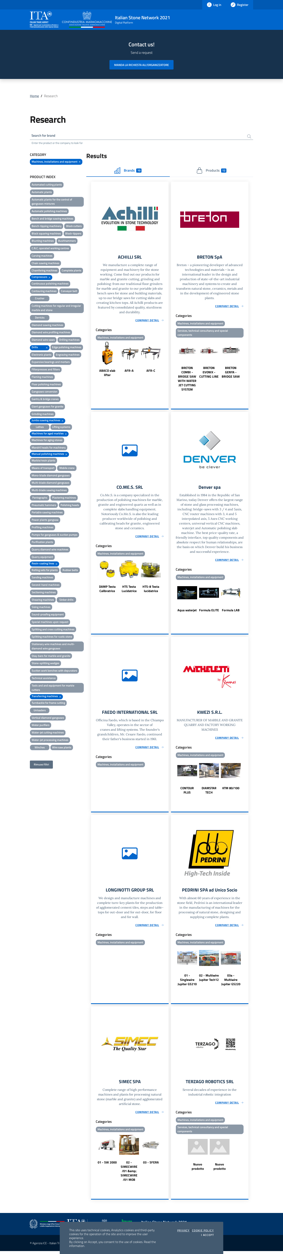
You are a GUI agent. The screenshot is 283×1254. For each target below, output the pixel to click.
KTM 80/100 (230, 790)
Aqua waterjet (187, 612)
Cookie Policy (203, 1230)
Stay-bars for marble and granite (51, 656)
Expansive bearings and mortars (51, 362)
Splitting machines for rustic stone (52, 637)
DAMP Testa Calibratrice (107, 590)
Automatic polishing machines (49, 212)
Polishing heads (70, 505)
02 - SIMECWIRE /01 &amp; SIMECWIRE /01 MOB (129, 1174)
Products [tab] (211, 171)
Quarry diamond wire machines (50, 550)
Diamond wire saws (43, 340)
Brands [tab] (128, 171)
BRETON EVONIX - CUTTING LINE (209, 373)
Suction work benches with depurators (54, 671)
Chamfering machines (44, 271)
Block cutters (74, 226)
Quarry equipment (42, 557)
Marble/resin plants (43, 461)
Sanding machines (42, 578)
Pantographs (39, 498)
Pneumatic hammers (44, 505)
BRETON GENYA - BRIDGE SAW (231, 373)
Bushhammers (67, 241)
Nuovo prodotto (198, 1169)
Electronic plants (41, 355)
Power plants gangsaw (45, 520)
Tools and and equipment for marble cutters (53, 688)
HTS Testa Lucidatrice (129, 590)
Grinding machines (43, 414)
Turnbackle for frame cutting (48, 703)
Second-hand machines (46, 585)
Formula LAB (231, 612)
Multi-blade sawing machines (49, 491)
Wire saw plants (61, 748)
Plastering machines (64, 498)
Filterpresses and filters (46, 370)
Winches (40, 748)
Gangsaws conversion (44, 392)
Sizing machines (41, 607)
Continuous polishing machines (50, 284)
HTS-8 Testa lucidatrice (150, 590)
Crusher (39, 299)
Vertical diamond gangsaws (48, 718)
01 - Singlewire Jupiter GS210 (187, 982)
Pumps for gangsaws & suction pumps (54, 535)
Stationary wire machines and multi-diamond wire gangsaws (53, 647)
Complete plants (71, 271)
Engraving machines (68, 355)
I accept (207, 1235)
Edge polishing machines (66, 348)
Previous (93, 360)
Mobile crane (66, 468)
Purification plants (42, 542)
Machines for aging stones (47, 440)
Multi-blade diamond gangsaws (50, 483)
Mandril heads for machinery (49, 448)
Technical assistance (44, 678)
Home (34, 96)
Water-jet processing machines (50, 740)
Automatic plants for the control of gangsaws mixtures (52, 202)
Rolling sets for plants (45, 570)
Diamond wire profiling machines (51, 333)
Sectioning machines (44, 593)
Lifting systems (61, 427)
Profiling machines (42, 528)
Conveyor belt (69, 291)
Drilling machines (69, 340)
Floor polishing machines (46, 385)
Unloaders (40, 711)
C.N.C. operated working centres (50, 249)
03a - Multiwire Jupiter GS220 (230, 982)
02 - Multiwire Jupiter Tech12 (209, 980)
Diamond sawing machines (47, 325)
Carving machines (42, 256)
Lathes (40, 427)
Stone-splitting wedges (45, 664)
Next (167, 360)
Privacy (183, 1230)
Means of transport (43, 468)
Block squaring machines (46, 234)
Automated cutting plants (47, 185)
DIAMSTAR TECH (209, 792)
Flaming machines (42, 377)
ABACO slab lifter (107, 373)
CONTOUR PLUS (187, 792)
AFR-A (129, 371)
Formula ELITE (209, 612)
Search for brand (44, 135)
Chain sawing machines (45, 264)
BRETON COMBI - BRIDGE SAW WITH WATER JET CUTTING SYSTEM (187, 380)
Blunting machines (43, 241)
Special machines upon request (50, 622)
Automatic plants (42, 192)
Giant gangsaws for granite (47, 407)
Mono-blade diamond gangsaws (51, 476)
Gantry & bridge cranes (45, 399)
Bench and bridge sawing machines (52, 219)
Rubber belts (70, 570)
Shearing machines (43, 600)
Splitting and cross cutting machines (53, 630)
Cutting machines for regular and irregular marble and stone (56, 308)
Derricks (40, 318)
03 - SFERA (151, 1165)
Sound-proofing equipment (48, 615)
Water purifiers (41, 725)
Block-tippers (73, 234)
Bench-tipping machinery (47, 226)
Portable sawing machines (47, 513)
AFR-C (150, 371)
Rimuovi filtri (41, 765)
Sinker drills (66, 600)
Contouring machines (44, 291)
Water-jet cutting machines (48, 733)
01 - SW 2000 (107, 1165)
